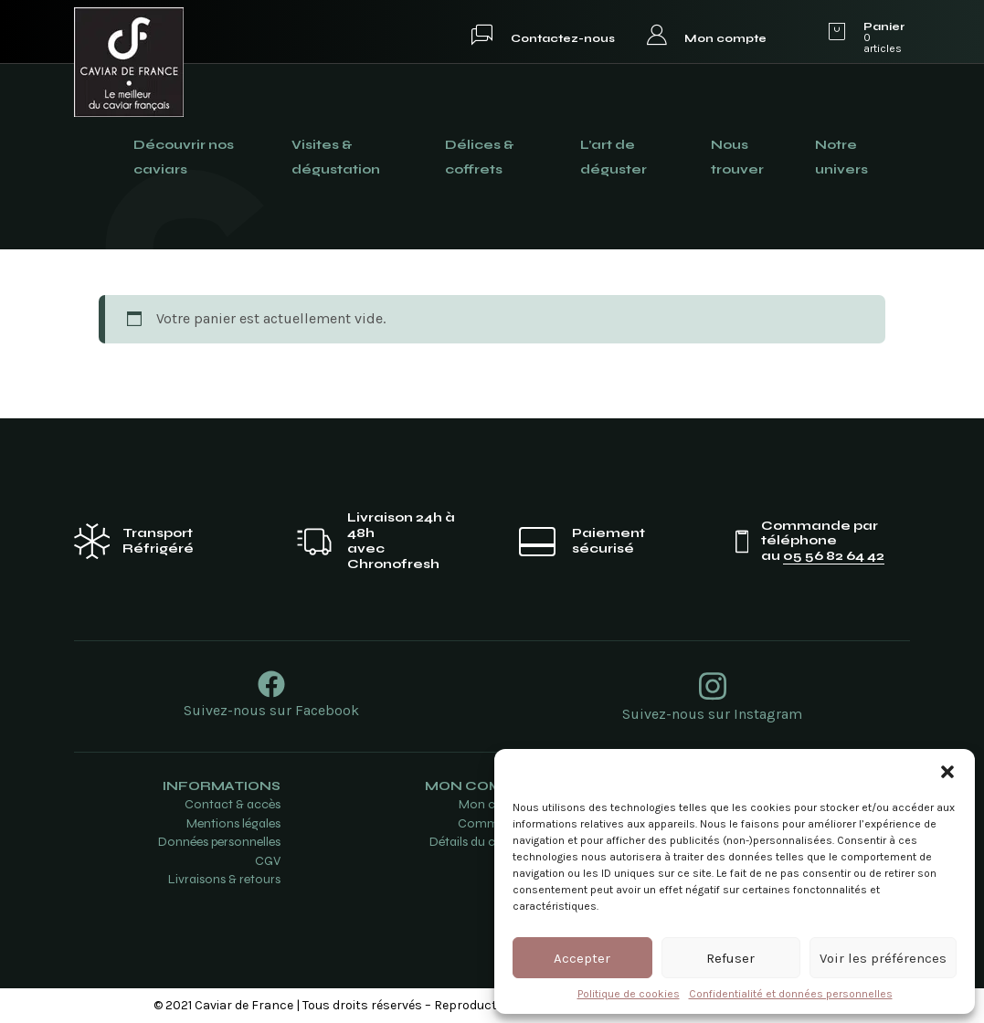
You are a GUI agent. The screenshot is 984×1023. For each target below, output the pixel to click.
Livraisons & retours (224, 879)
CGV (267, 861)
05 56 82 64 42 (833, 556)
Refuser (730, 958)
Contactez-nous (563, 38)
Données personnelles (219, 841)
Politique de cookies (628, 993)
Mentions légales (233, 823)
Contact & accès (232, 804)
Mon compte (725, 38)
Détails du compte (481, 841)
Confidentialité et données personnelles (791, 993)
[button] (947, 772)
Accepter (582, 958)
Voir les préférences (883, 958)
